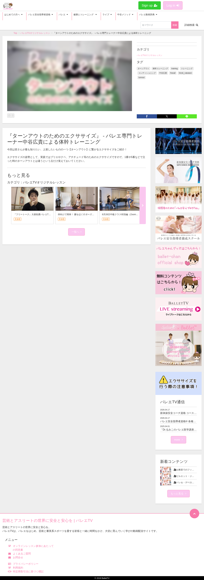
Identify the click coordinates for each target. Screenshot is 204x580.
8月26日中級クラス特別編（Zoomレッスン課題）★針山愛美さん (134, 214)
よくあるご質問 (20, 553)
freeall (172, 73)
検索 (175, 25)
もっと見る (178, 493)
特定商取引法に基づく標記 (27, 571)
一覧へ (76, 231)
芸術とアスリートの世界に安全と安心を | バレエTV (47, 520)
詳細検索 (191, 25)
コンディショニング (147, 73)
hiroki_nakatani (185, 73)
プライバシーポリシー (24, 563)
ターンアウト (143, 68)
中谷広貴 (163, 73)
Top (15, 33)
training (174, 68)
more (178, 439)
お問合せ (16, 557)
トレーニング (187, 68)
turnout (141, 77)
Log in (173, 5)
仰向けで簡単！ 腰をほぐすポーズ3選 (76, 214)
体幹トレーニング (160, 68)
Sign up (149, 5)
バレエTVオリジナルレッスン (35, 33)
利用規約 (16, 567)
